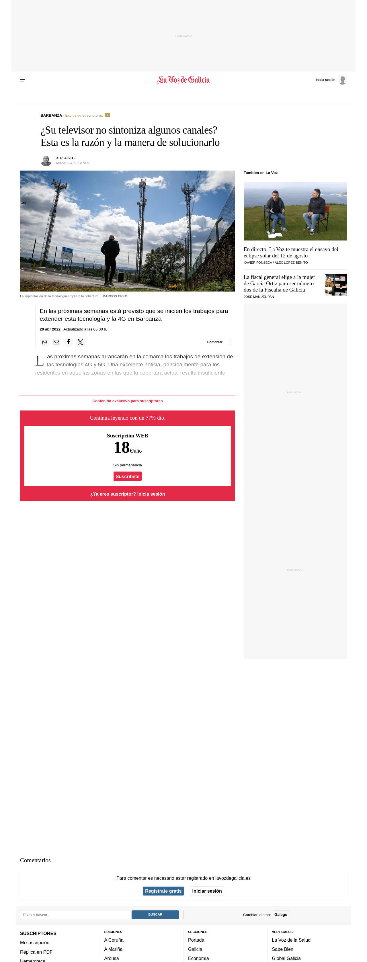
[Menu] (24, 79)
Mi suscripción (34, 942)
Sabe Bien (283, 949)
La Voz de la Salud (291, 939)
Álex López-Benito (291, 262)
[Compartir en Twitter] (80, 342)
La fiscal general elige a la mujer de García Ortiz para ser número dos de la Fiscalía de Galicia (279, 283)
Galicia (195, 949)
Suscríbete (128, 476)
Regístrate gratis (163, 890)
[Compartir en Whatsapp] (45, 342)
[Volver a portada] (183, 79)
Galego (280, 914)
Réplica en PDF (36, 951)
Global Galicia (286, 958)
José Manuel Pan (259, 296)
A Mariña (113, 949)
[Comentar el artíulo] (216, 342)
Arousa (111, 958)
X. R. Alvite (66, 158)
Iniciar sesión (207, 890)
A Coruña (114, 939)
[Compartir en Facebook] (68, 342)
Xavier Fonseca (258, 262)
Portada (196, 939)
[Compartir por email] (56, 342)
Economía (198, 958)
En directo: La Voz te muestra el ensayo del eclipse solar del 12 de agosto (291, 252)
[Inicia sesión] (331, 79)
